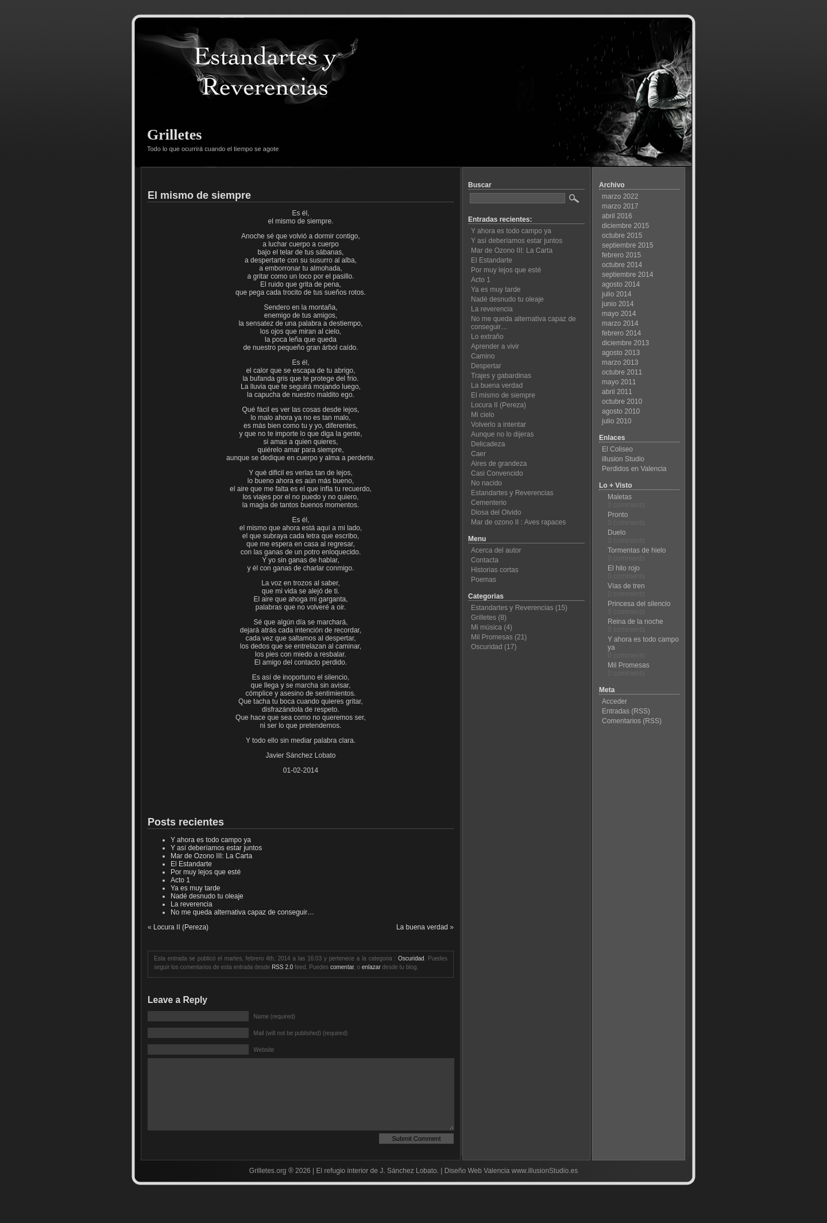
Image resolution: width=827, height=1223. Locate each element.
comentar (342, 967)
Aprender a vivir (495, 346)
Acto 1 (180, 880)
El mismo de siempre (199, 195)
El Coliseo (617, 449)
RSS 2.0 (282, 967)
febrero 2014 (621, 333)
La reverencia (191, 904)
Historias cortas (495, 570)
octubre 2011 (622, 372)
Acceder (614, 701)
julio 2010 (616, 421)
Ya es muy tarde (195, 888)
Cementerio (489, 503)
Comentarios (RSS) (632, 721)
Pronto (618, 515)
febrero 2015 (621, 255)
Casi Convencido (497, 473)
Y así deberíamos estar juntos (216, 848)
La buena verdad (422, 927)
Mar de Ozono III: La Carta (211, 856)
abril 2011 (617, 392)
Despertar (486, 366)
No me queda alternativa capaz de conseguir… (242, 912)
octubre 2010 (622, 402)
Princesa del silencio (639, 604)
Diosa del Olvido (496, 512)
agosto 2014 (621, 284)
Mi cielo (482, 415)
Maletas (620, 497)
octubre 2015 (622, 236)
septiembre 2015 (627, 245)
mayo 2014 (619, 314)
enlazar (371, 967)
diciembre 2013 (625, 343)
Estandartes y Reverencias (512, 493)
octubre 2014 (622, 265)
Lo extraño (487, 337)
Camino (482, 356)
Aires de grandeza (499, 464)
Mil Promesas (492, 637)
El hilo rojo (624, 568)
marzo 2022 (620, 196)
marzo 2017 (620, 206)
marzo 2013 (620, 362)
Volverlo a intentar (498, 424)
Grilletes (174, 134)
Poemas (483, 580)
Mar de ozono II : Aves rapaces (518, 522)
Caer (478, 454)
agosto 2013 (621, 353)
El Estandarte (191, 864)
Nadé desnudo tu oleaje (207, 896)
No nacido (486, 483)
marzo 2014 (620, 323)
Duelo (616, 532)
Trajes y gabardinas (501, 376)
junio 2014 (617, 304)
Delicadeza (488, 444)
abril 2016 (617, 216)
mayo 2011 (619, 382)
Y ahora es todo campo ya (211, 840)
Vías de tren (626, 586)
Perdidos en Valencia (634, 469)
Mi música (486, 627)
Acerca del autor (496, 550)
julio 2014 (616, 294)
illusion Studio (623, 459)
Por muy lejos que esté (206, 872)
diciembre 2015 (625, 226)
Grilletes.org (268, 1188)
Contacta (484, 560)
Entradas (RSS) (626, 711)
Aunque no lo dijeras (502, 434)
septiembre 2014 (627, 275)
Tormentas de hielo (637, 550)
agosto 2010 (621, 411)
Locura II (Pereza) (180, 927)
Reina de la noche (635, 622)
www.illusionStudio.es (545, 1188)
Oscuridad (411, 958)
